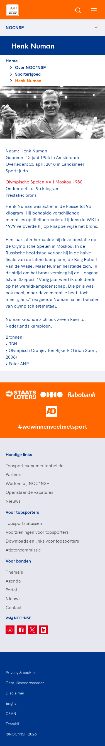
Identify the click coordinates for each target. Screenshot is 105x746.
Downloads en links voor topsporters (42, 541)
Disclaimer (15, 693)
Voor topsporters (22, 512)
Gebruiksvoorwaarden (25, 682)
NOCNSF (15, 27)
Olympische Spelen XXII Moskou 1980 (44, 182)
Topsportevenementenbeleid (35, 465)
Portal (11, 589)
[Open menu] (93, 10)
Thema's (14, 572)
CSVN (11, 713)
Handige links (19, 454)
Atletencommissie (23, 550)
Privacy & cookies (21, 672)
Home (12, 60)
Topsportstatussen (24, 523)
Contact (13, 607)
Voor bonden (18, 561)
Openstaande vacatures (29, 492)
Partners (14, 474)
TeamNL (13, 723)
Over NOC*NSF (30, 67)
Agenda (13, 581)
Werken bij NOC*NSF (27, 483)
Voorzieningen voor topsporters (37, 532)
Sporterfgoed (28, 74)
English (12, 703)
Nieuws (13, 501)
